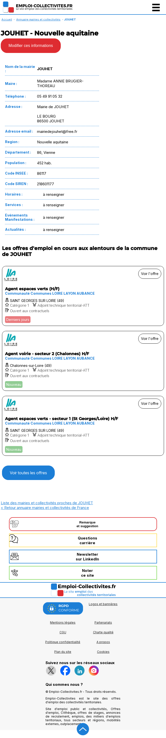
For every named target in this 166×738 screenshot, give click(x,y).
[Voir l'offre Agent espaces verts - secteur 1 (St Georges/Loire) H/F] (83, 426)
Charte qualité (103, 632)
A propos (103, 642)
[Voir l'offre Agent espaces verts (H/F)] (83, 296)
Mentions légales (63, 622)
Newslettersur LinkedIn (87, 556)
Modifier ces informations (30, 45)
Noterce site (87, 573)
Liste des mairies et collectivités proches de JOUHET (47, 502)
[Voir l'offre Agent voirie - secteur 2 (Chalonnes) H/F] (83, 361)
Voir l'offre (149, 273)
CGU (63, 632)
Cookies (103, 652)
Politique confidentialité (62, 642)
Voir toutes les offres (28, 472)
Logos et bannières (103, 604)
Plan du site (62, 652)
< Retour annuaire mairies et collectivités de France (45, 507)
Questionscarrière (87, 540)
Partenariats (103, 622)
